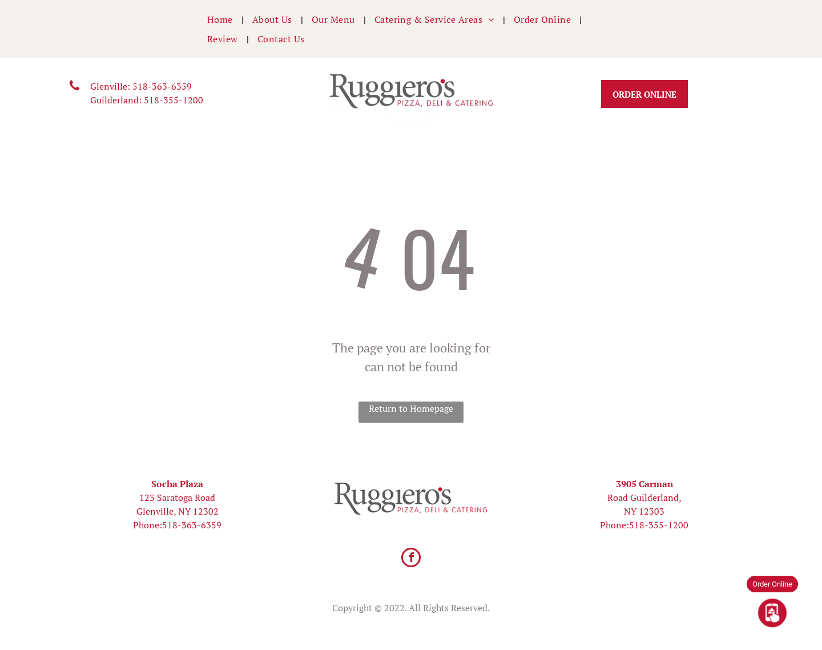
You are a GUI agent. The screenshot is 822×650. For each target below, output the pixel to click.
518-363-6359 (162, 86)
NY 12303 (644, 511)
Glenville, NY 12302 (177, 511)
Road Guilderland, (644, 497)
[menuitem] (221, 19)
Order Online (772, 584)
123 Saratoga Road (177, 497)
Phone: (147, 525)
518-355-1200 (173, 100)
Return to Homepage (411, 408)
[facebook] (411, 559)
